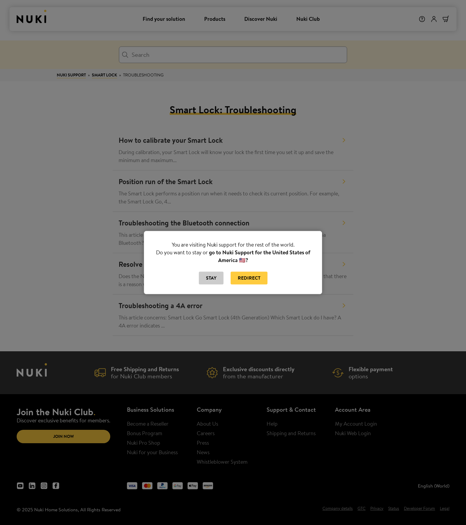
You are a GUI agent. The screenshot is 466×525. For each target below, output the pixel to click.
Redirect (249, 278)
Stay (211, 278)
